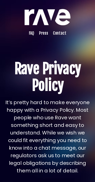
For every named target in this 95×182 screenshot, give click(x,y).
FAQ (31, 33)
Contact (59, 33)
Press (43, 33)
